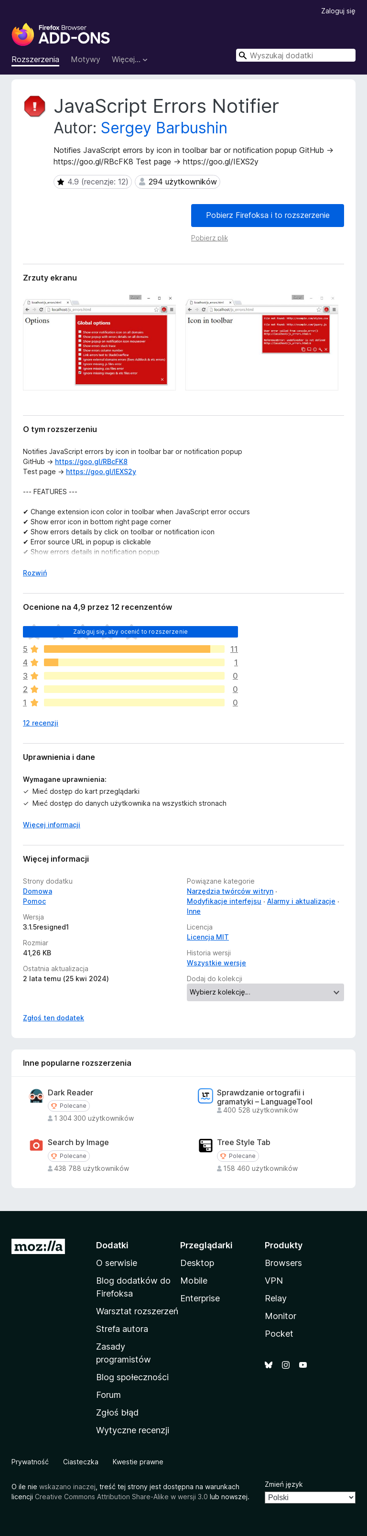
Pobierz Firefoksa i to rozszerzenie (268, 215)
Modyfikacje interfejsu (224, 901)
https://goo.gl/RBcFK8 (91, 461)
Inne (194, 911)
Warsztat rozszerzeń (137, 1311)
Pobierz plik (209, 238)
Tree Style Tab (243, 1142)
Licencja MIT (208, 937)
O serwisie (116, 1263)
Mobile (193, 1281)
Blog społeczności (132, 1377)
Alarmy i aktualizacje (301, 901)
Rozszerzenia (35, 59)
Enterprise (200, 1298)
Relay (276, 1298)
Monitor (280, 1316)
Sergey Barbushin (164, 128)
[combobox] (296, 55)
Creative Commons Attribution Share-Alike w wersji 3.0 (121, 1497)
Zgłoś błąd (117, 1412)
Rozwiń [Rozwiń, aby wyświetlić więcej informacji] (35, 573)
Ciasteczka (80, 1462)
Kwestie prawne (138, 1462)
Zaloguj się (338, 11)
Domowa (37, 891)
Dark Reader (70, 1092)
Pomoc (34, 901)
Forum (108, 1395)
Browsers (283, 1263)
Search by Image (78, 1142)
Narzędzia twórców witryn (230, 891)
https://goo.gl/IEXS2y (101, 471)
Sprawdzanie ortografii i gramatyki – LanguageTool (265, 1097)
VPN (274, 1281)
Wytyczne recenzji (132, 1430)
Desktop (197, 1263)
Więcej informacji (51, 825)
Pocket (279, 1334)
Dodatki (112, 1245)
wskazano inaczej (67, 1486)
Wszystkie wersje (216, 963)
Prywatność (30, 1462)
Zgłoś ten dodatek (53, 1018)
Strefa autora (122, 1329)
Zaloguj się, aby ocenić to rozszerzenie (130, 631)
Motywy (85, 59)
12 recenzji (40, 723)
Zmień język (284, 1484)
